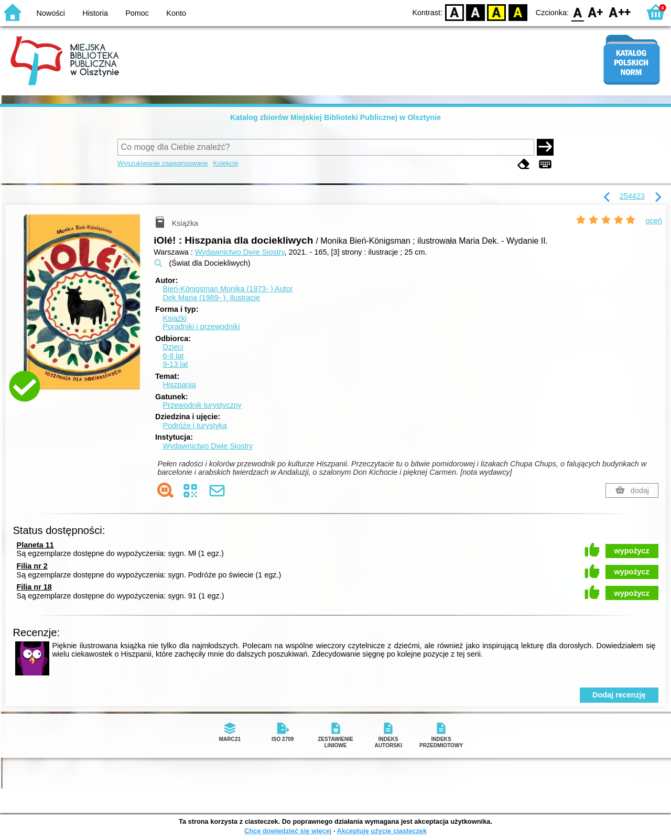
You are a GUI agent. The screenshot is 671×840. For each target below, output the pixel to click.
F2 (620, 11)
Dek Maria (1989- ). (211, 297)
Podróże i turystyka (194, 425)
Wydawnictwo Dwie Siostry (240, 252)
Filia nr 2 (32, 566)
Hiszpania (179, 384)
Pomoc (137, 13)
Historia (95, 13)
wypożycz (632, 551)
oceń (654, 220)
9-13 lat (175, 364)
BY (517, 11)
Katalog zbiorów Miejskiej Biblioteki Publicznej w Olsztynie (335, 117)
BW (475, 11)
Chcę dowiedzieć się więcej (287, 831)
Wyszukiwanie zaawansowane (162, 163)
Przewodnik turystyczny (202, 405)
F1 (596, 11)
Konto (176, 13)
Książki (175, 318)
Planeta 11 (35, 545)
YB (496, 11)
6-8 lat (173, 356)
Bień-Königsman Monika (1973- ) (228, 289)
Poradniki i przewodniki (201, 326)
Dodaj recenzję (619, 695)
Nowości (51, 13)
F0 (577, 11)
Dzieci (173, 347)
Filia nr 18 (34, 587)
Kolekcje (225, 163)
